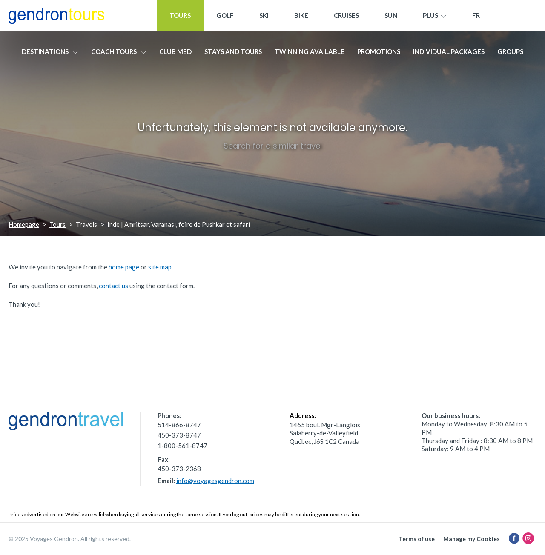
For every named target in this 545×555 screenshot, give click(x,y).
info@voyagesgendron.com (215, 480)
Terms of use (417, 538)
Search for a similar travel (273, 145)
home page (124, 267)
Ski (264, 18)
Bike (301, 18)
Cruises (346, 18)
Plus (435, 18)
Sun (390, 18)
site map (160, 267)
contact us (113, 285)
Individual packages (449, 54)
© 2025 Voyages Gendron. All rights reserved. (70, 538)
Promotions (378, 54)
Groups (510, 54)
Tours (180, 18)
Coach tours (118, 54)
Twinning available (309, 54)
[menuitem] (476, 18)
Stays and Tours (233, 54)
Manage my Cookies (471, 538)
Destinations (50, 54)
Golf (225, 18)
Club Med (175, 54)
